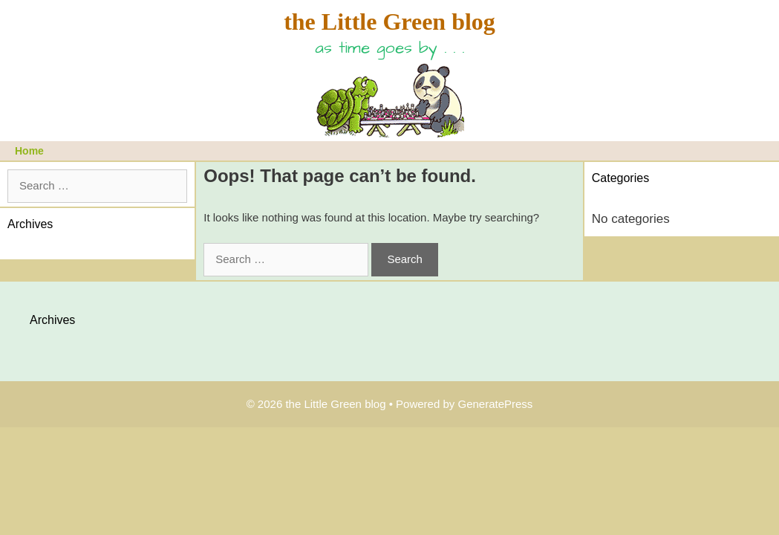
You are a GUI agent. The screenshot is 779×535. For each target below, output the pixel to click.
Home (29, 151)
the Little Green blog (389, 21)
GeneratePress (494, 404)
